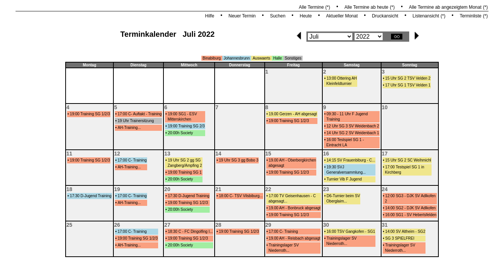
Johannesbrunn (237, 58)
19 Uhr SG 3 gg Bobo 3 (238, 160)
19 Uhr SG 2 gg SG (184, 160)
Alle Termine (311, 7)
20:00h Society (180, 133)
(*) (327, 7)
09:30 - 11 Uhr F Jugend (347, 114)
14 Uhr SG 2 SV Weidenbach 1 (353, 133)
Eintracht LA (337, 145)
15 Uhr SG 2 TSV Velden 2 (407, 78)
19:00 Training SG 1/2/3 (90, 114)
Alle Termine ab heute (366, 7)
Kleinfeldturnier (339, 84)
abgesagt (276, 165)
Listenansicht (426, 16)
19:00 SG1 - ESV (182, 114)
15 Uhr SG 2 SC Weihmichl (408, 160)
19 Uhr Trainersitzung (136, 121)
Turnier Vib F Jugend (344, 179)
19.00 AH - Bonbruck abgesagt (294, 208)
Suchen (278, 16)
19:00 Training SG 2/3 (186, 126)
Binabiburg (212, 58)
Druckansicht (385, 16)
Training (333, 119)
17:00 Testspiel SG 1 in (404, 167)
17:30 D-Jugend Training (90, 196)
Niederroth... (278, 250)
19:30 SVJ (335, 167)
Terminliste (470, 16)
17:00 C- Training (132, 160)
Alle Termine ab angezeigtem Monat (445, 7)
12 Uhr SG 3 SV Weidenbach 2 (353, 126)
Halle (277, 58)
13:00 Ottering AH (342, 78)
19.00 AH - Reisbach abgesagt (294, 238)
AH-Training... (129, 128)
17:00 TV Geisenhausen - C (292, 196)
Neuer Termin (242, 16)
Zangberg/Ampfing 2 (185, 165)
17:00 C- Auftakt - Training (140, 114)
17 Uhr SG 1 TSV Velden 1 (407, 85)
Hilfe (209, 16)
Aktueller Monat (342, 16)
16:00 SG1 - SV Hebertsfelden (410, 215)
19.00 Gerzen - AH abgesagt (293, 114)
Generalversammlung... (346, 172)
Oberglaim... (337, 201)
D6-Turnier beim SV (343, 196)
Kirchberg (393, 172)
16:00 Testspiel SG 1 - (345, 140)
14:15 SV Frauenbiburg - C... (351, 160)
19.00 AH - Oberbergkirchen (292, 160)
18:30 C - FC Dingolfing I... (190, 231)
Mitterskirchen (179, 119)
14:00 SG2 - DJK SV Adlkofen (410, 208)
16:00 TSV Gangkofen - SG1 (351, 231)
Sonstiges (293, 58)
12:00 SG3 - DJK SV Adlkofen (410, 196)
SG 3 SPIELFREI (400, 238)
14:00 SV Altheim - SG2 (405, 231)
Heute (306, 16)
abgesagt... (277, 201)
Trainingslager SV (284, 245)
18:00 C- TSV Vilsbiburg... (240, 196)
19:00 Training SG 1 (185, 172)
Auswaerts (261, 58)
